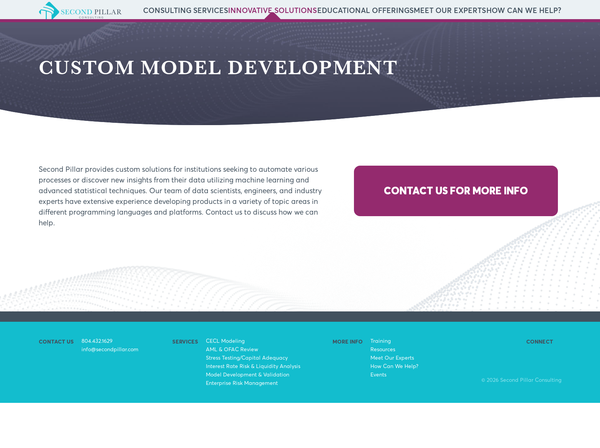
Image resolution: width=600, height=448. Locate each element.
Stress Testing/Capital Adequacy (247, 402)
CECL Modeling (225, 386)
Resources (382, 394)
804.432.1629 (97, 386)
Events (378, 419)
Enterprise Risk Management (242, 428)
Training (380, 386)
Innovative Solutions (354, 33)
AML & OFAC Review (232, 394)
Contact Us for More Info (456, 236)
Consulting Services (291, 33)
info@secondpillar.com (110, 394)
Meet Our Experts (480, 33)
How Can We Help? (534, 33)
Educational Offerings (419, 33)
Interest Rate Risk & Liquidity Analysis (253, 411)
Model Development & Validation (247, 419)
